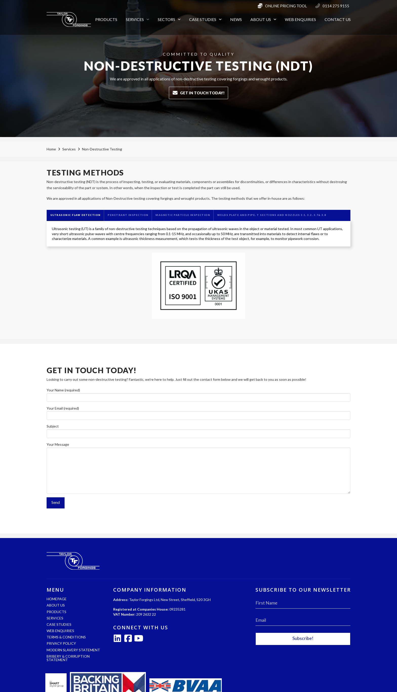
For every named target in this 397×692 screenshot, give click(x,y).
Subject (198, 430)
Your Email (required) (198, 412)
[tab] (75, 215)
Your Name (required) (198, 394)
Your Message (198, 447)
